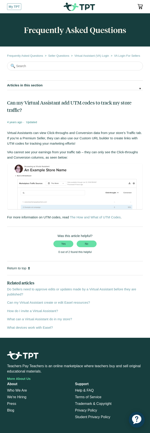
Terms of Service (88, 397)
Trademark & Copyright (93, 404)
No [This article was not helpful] (86, 243)
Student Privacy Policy (92, 417)
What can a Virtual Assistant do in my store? (39, 319)
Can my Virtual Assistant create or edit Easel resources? (48, 302)
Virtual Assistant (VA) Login (91, 55)
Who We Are (17, 390)
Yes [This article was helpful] (63, 243)
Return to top (18, 268)
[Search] (75, 66)
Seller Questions (58, 55)
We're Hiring (16, 397)
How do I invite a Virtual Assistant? (32, 311)
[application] (136, 419)
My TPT (14, 6)
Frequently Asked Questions (25, 55)
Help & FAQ (84, 390)
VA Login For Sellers (127, 55)
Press (11, 404)
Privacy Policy (86, 410)
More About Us (19, 379)
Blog (10, 410)
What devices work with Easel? (30, 327)
